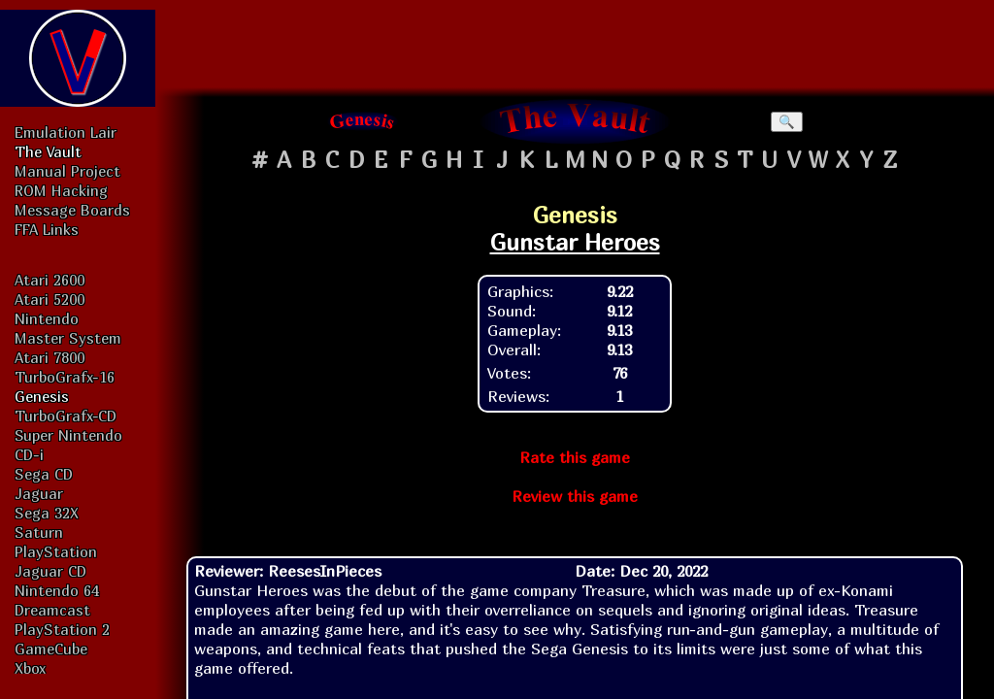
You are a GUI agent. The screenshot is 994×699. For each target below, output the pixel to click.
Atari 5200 (49, 299)
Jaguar (39, 493)
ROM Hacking (61, 190)
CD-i (29, 454)
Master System (68, 338)
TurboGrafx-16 (65, 376)
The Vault (48, 151)
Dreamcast (52, 609)
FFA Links (47, 229)
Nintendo (47, 318)
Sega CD (44, 474)
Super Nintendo (68, 435)
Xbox (30, 668)
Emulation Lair (65, 132)
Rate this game (574, 457)
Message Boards (72, 209)
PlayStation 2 (62, 629)
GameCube (51, 648)
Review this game (575, 496)
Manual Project (67, 171)
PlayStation (56, 551)
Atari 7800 (49, 357)
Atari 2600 (49, 279)
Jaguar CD (50, 571)
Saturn (39, 532)
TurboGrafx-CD (65, 415)
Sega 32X (47, 512)
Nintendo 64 (57, 590)
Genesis (42, 396)
